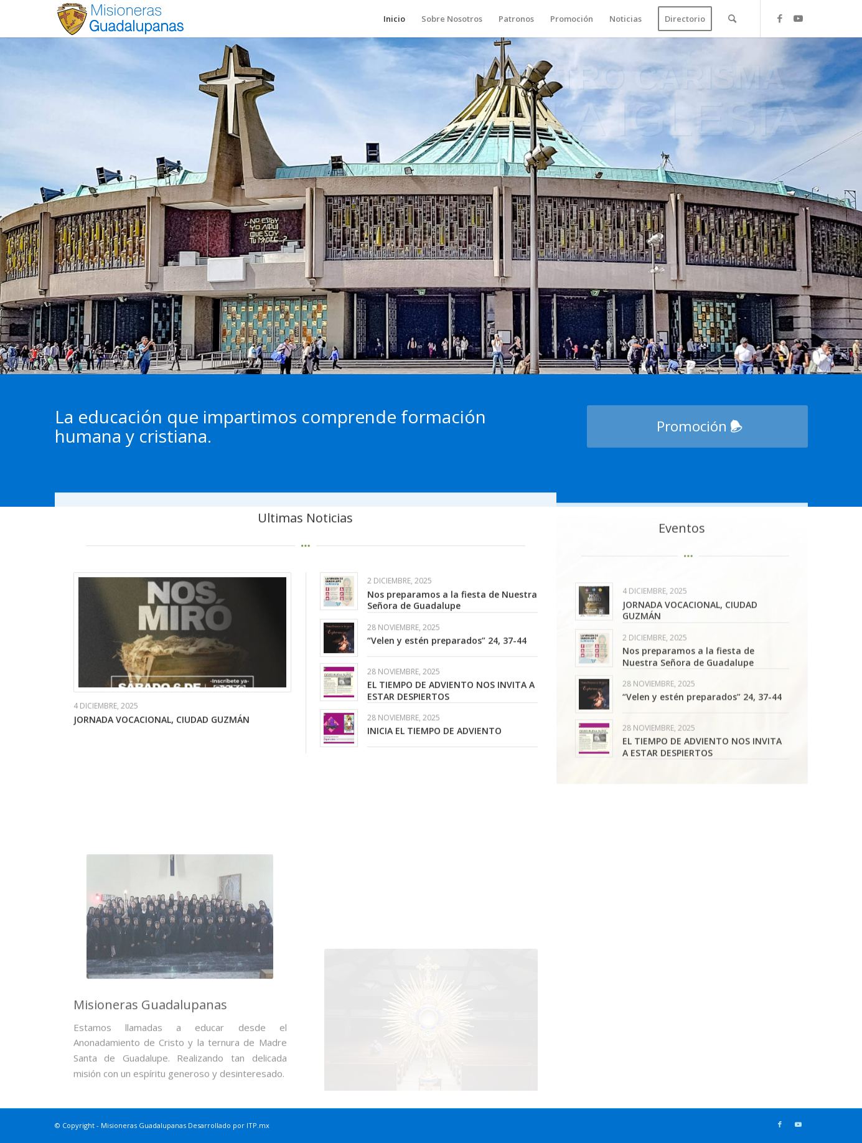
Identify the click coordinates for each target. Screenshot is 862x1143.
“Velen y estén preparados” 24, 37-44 (447, 677)
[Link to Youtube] (798, 18)
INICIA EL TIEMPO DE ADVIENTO (434, 767)
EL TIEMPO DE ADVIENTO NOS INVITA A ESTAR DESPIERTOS (451, 726)
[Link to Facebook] (780, 18)
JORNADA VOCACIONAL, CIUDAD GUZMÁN (161, 755)
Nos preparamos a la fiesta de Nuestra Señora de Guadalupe (452, 635)
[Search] (732, 18)
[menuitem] (394, 18)
